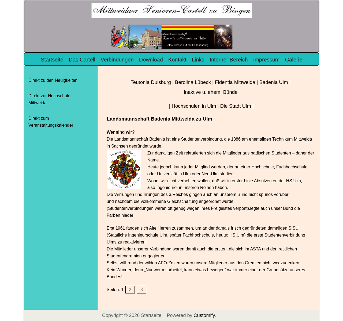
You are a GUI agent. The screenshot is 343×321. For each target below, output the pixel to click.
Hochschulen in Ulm (194, 106)
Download (151, 59)
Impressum (266, 59)
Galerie (293, 59)
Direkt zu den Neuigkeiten (52, 80)
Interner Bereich (229, 59)
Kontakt (177, 59)
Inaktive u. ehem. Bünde (210, 92)
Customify (204, 315)
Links (198, 59)
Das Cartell (82, 59)
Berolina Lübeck (193, 82)
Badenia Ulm (273, 82)
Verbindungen (116, 59)
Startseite (52, 59)
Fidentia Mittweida (235, 82)
